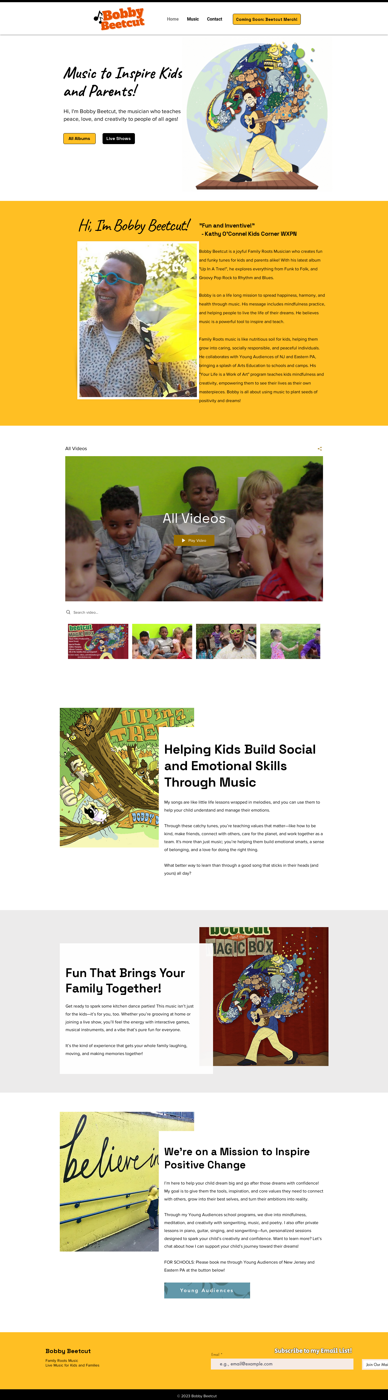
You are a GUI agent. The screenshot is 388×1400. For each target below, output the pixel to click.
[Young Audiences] (207, 1290)
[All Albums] (79, 138)
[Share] (317, 448)
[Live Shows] (119, 138)
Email (215, 1354)
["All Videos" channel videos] (194, 648)
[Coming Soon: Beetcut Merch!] (267, 19)
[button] (193, 19)
